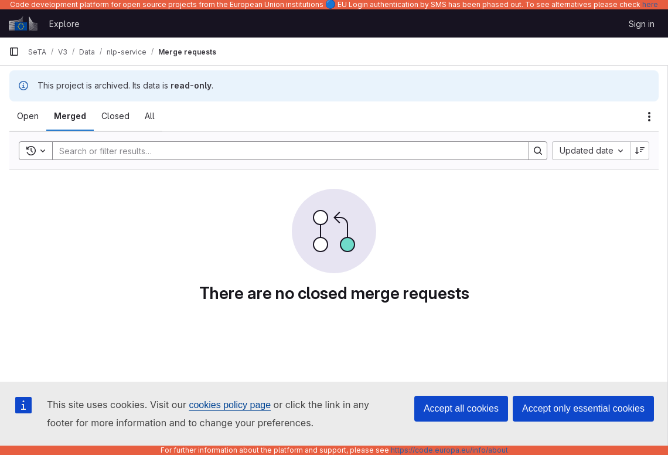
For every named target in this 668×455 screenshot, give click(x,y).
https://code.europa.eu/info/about (449, 450)
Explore (64, 24)
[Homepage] (23, 23)
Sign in (642, 24)
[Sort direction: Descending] (639, 150)
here (650, 4)
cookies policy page (230, 405)
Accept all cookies (461, 408)
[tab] (27, 116)
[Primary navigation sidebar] (14, 51)
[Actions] (649, 116)
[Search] (284, 151)
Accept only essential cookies (583, 408)
